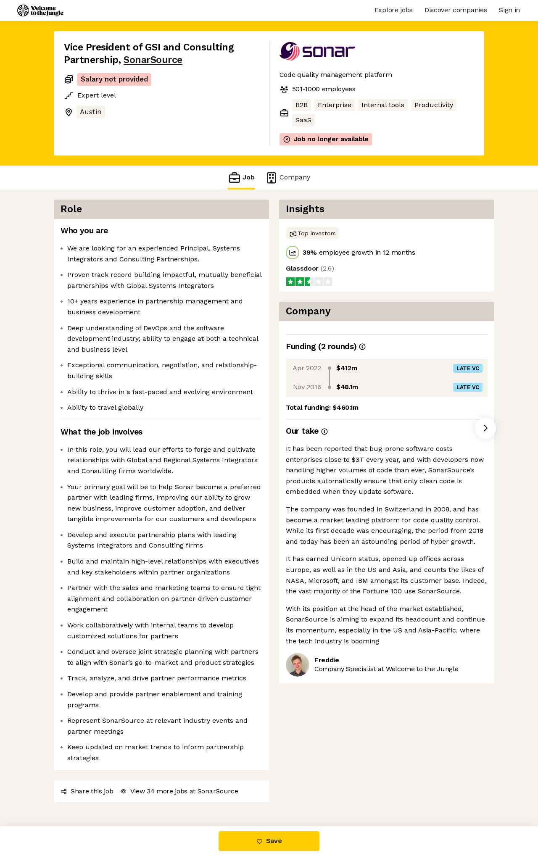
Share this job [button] (87, 791)
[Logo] (40, 10)
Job (241, 177)
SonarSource (153, 60)
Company (287, 177)
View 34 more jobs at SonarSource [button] (179, 791)
